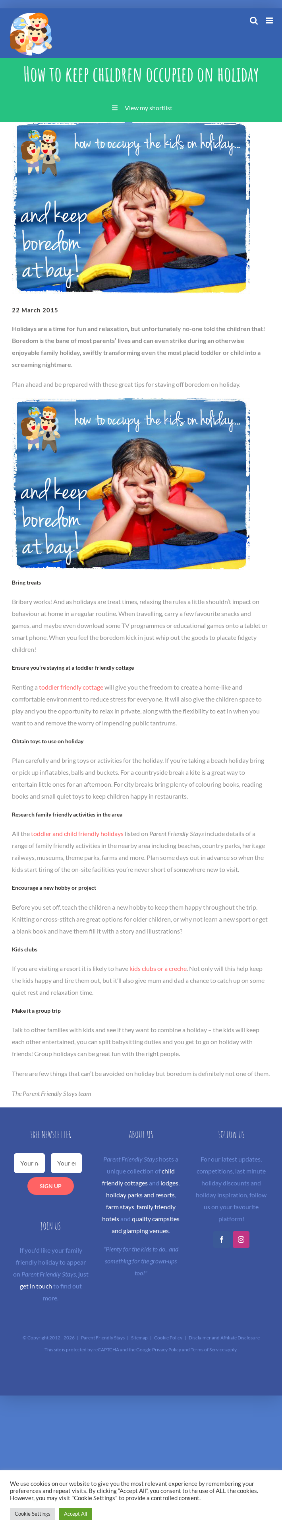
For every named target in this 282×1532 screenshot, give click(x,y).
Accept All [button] (75, 1514)
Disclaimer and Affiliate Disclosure (224, 1338)
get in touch (36, 1286)
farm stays (120, 1206)
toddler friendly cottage (71, 687)
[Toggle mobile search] (254, 20)
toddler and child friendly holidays (77, 833)
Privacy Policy (166, 1350)
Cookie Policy (168, 1338)
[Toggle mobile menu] (270, 20)
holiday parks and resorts (140, 1195)
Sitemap (139, 1338)
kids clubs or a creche (158, 968)
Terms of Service (207, 1350)
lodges (169, 1183)
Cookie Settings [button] (32, 1514)
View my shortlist (148, 107)
